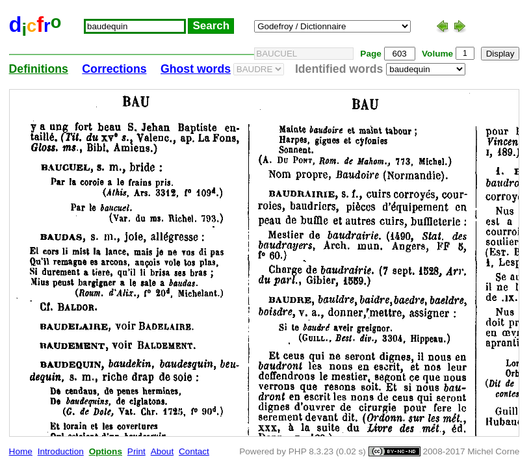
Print (136, 451)
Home (20, 451)
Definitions (38, 68)
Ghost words (196, 68)
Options (105, 451)
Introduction (61, 451)
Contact (194, 451)
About (162, 451)
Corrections (114, 68)
